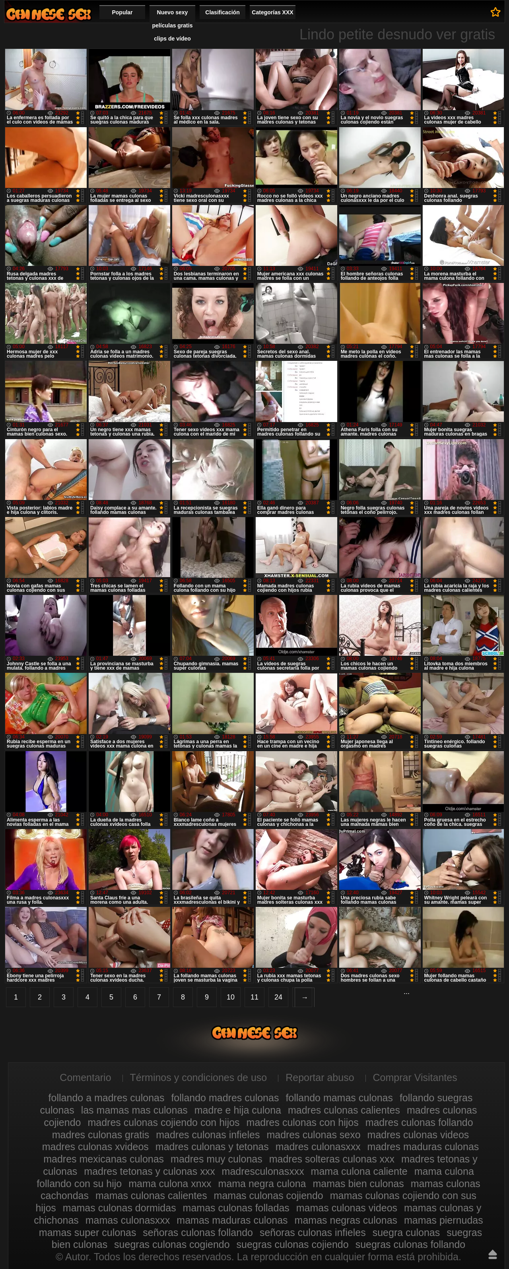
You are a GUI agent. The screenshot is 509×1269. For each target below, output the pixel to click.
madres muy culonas (216, 1158)
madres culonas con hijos (303, 1122)
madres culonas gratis (101, 1134)
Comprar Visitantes (415, 1077)
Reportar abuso (320, 1077)
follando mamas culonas (339, 1097)
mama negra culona (262, 1183)
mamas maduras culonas (232, 1220)
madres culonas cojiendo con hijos (163, 1122)
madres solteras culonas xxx (331, 1158)
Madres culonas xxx (48, 14)
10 (231, 997)
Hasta (492, 1254)
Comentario (85, 1077)
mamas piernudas (443, 1220)
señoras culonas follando (198, 1232)
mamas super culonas (87, 1232)
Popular (122, 12)
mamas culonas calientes (151, 1195)
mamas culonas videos (346, 1207)
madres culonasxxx (318, 1146)
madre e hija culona (237, 1110)
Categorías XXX (272, 12)
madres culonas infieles (208, 1134)
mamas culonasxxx (127, 1220)
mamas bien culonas (358, 1183)
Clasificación (222, 12)
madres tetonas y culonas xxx (149, 1171)
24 (278, 997)
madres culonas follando (419, 1122)
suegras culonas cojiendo (293, 1244)
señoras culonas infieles (313, 1232)
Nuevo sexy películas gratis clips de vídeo (172, 25)
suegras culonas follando (411, 1244)
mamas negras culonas (346, 1220)
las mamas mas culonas (134, 1110)
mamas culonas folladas (236, 1207)
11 (254, 997)
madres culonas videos (418, 1134)
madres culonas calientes (344, 1110)
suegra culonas (406, 1232)
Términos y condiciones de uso (198, 1077)
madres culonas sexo (313, 1134)
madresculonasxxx (263, 1171)
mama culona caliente (359, 1171)
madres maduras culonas (423, 1146)
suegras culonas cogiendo (171, 1244)
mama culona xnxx (169, 1183)
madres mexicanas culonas (103, 1158)
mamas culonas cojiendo (268, 1195)
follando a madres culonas (107, 1097)
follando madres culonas (225, 1097)
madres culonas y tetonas (212, 1146)
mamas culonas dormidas (119, 1207)
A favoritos (496, 12)
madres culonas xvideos (95, 1146)
